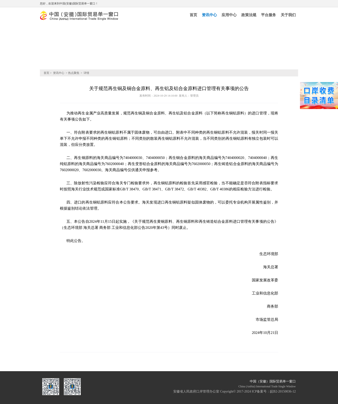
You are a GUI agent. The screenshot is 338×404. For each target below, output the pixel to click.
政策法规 (248, 15)
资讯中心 (209, 15)
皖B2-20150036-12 (283, 391)
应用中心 (229, 15)
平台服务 (268, 15)
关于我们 (288, 15)
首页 (193, 15)
